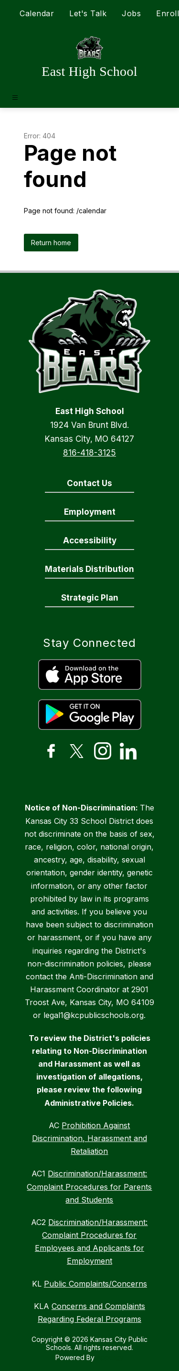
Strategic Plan (89, 597)
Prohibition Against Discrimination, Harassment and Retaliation (89, 1138)
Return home (51, 243)
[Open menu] (15, 97)
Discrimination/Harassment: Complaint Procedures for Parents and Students (89, 1186)
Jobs (131, 13)
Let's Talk (87, 13)
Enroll (167, 13)
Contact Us (89, 483)
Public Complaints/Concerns (95, 1283)
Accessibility (89, 540)
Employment (90, 512)
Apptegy (110, 1357)
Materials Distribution (89, 569)
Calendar (37, 13)
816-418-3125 (89, 452)
